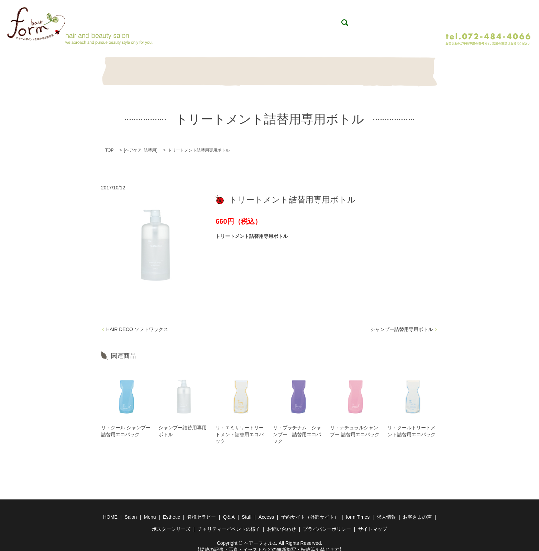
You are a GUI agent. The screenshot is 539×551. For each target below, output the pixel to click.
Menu (197, 68)
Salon (161, 68)
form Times (358, 510)
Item (341, 68)
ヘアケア (133, 143)
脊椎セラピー (270, 68)
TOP (109, 143)
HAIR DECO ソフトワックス (137, 322)
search (434, 18)
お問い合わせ (281, 522)
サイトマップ (372, 522)
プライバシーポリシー (327, 522)
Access (266, 510)
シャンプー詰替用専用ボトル (401, 322)
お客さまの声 (417, 510)
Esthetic (234, 68)
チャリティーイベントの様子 (229, 522)
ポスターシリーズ (171, 522)
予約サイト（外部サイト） (310, 510)
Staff (378, 68)
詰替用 (150, 143)
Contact (414, 68)
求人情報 (386, 510)
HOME (125, 68)
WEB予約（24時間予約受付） (485, 18)
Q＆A (305, 68)
